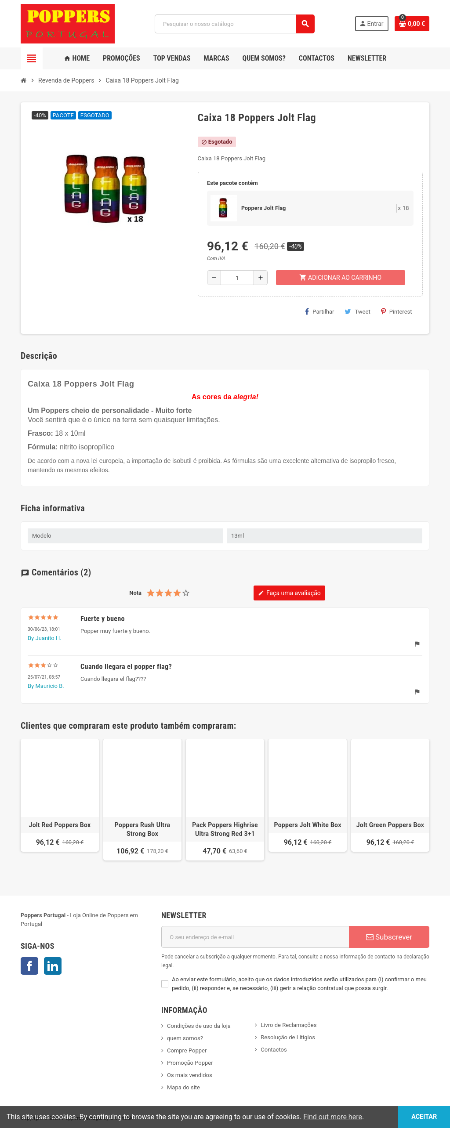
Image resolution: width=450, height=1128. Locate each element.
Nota (135, 592)
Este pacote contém (232, 183)
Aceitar (423, 1117)
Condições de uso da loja (199, 1026)
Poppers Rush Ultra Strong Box (142, 829)
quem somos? (185, 1038)
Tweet (357, 311)
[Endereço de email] (255, 937)
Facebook (29, 966)
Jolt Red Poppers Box (60, 824)
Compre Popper (187, 1050)
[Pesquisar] (234, 23)
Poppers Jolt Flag (263, 208)
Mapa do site (183, 1087)
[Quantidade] (237, 278)
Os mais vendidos (189, 1075)
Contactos (274, 1049)
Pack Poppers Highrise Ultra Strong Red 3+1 (225, 829)
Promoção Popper (190, 1062)
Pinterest (396, 311)
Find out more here (332, 1117)
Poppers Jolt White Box (307, 824)
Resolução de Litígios (288, 1037)
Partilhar (319, 311)
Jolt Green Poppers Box (390, 824)
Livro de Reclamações (288, 1025)
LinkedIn (53, 966)
